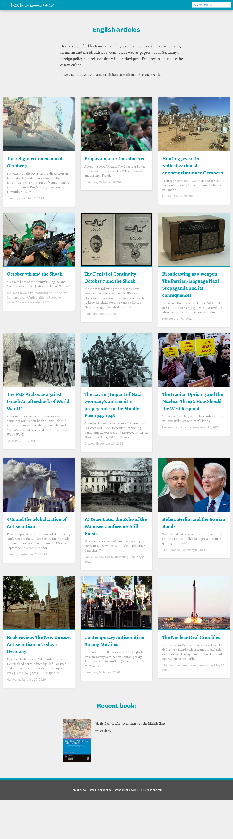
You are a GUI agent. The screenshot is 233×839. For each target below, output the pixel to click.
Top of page (74, 829)
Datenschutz (122, 829)
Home (88, 829)
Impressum (102, 829)
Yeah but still (158, 829)
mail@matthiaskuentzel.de (145, 74)
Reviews (106, 777)
